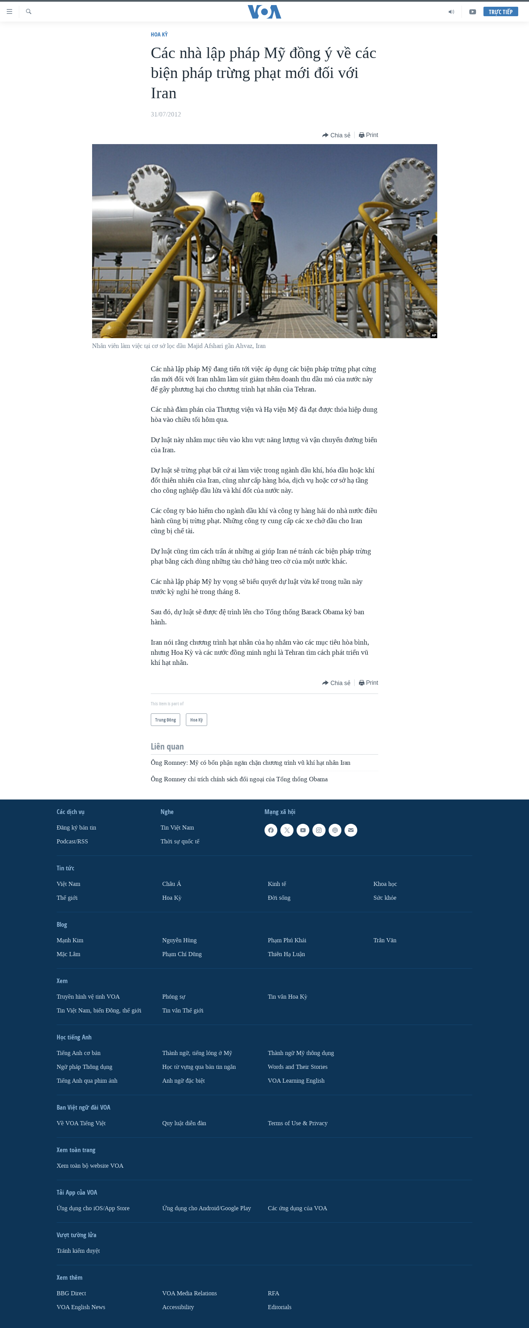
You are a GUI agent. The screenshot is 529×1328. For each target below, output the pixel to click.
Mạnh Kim (70, 940)
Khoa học (385, 884)
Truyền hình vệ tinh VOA (88, 997)
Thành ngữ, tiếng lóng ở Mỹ (197, 1053)
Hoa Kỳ (159, 34)
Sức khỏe (384, 898)
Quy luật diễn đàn (184, 1123)
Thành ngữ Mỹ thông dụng (301, 1053)
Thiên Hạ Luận (286, 954)
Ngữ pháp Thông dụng (84, 1067)
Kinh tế (277, 884)
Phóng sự (173, 997)
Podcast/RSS (72, 841)
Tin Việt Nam (177, 828)
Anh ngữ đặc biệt (183, 1081)
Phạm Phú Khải (287, 940)
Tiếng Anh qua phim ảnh (87, 1081)
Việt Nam (68, 884)
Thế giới (67, 898)
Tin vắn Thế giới (182, 1010)
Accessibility (178, 1307)
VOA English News (81, 1307)
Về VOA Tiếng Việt (81, 1123)
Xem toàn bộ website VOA (90, 1166)
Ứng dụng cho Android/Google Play (206, 1208)
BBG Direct (71, 1293)
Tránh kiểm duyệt (78, 1251)
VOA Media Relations (189, 1293)
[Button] (336, 135)
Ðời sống (279, 898)
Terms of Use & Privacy (298, 1123)
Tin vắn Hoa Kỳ (287, 997)
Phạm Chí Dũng (182, 954)
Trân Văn (384, 940)
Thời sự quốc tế (180, 841)
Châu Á (171, 884)
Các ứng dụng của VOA (297, 1208)
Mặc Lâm (68, 954)
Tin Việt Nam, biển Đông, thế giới (99, 1010)
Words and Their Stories (298, 1067)
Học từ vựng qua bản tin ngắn (199, 1067)
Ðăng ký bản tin (76, 828)
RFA (273, 1293)
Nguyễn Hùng (179, 940)
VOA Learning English (296, 1081)
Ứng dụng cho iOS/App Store (93, 1208)
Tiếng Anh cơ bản (79, 1053)
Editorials (279, 1307)
